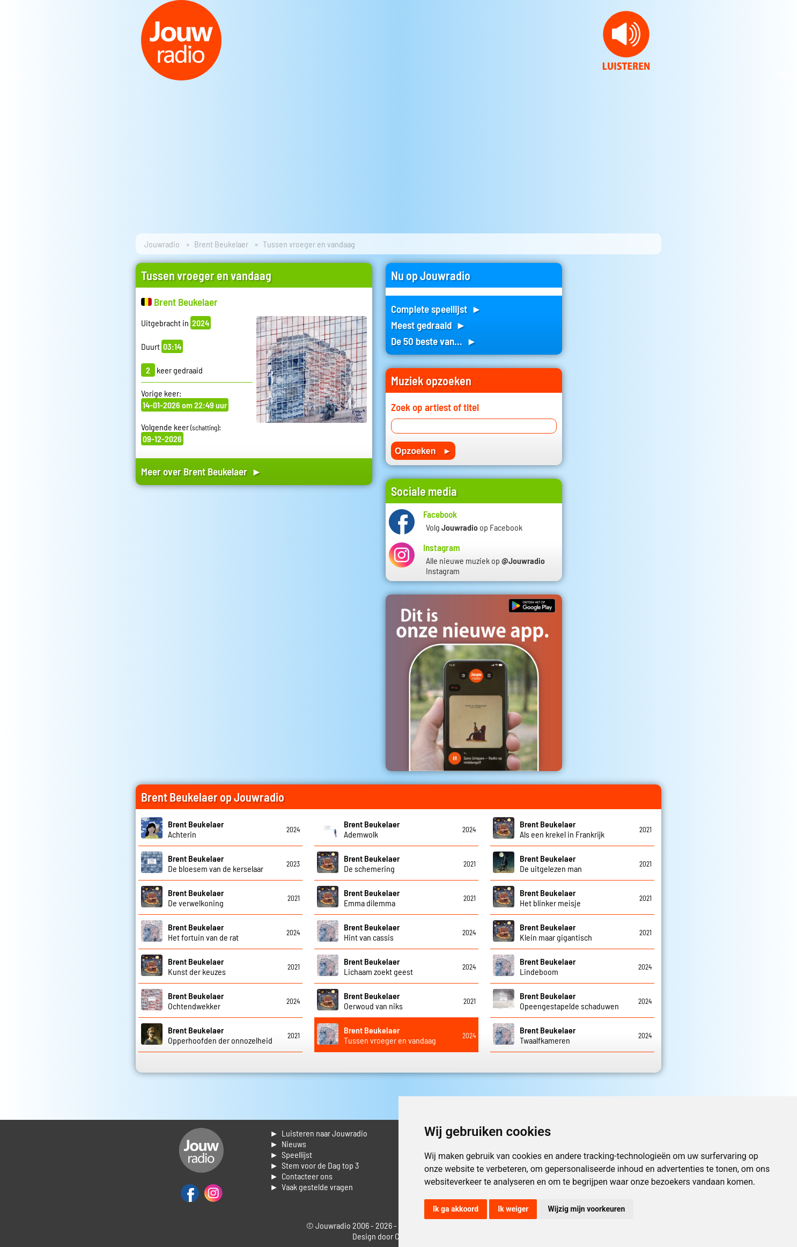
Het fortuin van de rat (203, 932)
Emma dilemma (372, 897)
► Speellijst (291, 1154)
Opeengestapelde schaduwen (569, 1001)
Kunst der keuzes (197, 966)
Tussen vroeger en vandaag (390, 1035)
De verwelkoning (196, 897)
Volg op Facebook (474, 527)
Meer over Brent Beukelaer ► (201, 471)
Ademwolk (372, 829)
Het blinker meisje (550, 897)
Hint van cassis (372, 932)
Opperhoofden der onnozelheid (220, 1035)
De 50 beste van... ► (434, 341)
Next (783, 74)
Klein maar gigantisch (556, 932)
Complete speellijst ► (436, 309)
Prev (14, 74)
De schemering (372, 863)
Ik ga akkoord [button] (455, 1209)
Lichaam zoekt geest (378, 966)
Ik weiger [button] (513, 1209)
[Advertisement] (254, 595)
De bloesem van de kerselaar (215, 863)
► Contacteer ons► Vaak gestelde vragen (311, 1181)
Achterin (196, 829)
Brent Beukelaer (221, 244)
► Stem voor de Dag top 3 (314, 1165)
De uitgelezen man (551, 863)
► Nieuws (288, 1144)
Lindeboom (547, 966)
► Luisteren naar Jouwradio (318, 1133)
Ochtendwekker (196, 1001)
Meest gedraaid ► (428, 325)
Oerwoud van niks (373, 1001)
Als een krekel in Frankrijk (562, 829)
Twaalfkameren (547, 1035)
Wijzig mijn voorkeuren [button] (586, 1209)
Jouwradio (162, 244)
